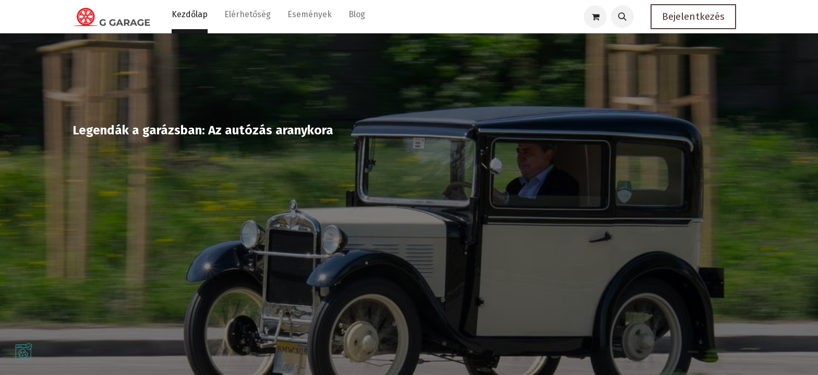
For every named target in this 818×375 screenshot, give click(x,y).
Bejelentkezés (693, 16)
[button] (622, 16)
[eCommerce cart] (595, 16)
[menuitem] (190, 16)
